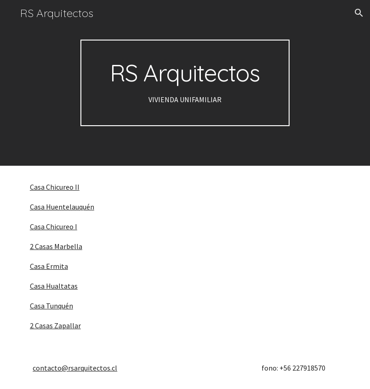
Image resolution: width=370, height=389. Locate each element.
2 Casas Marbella (56, 246)
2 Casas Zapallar (55, 325)
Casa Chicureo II (55, 187)
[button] (359, 13)
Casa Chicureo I (53, 226)
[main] (185, 83)
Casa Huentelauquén (62, 206)
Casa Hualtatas (54, 285)
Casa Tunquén (51, 305)
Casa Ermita (49, 266)
